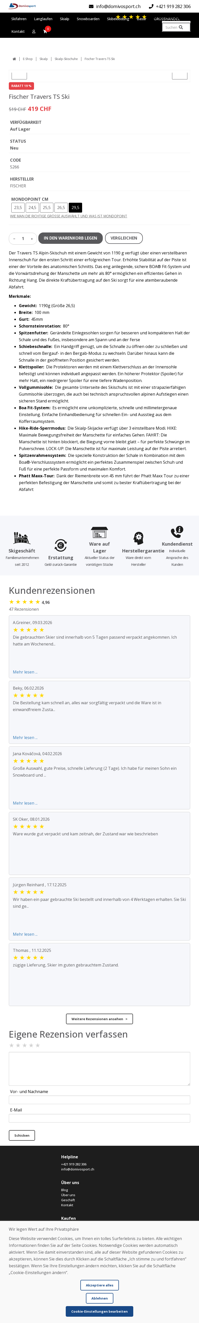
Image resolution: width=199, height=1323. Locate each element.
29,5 (75, 207)
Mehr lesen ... (25, 672)
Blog (64, 1190)
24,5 (32, 207)
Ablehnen (99, 1298)
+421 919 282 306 (73, 1164)
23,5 (18, 207)
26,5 (61, 207)
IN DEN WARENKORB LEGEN (70, 238)
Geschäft (68, 1200)
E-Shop (28, 59)
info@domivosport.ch (77, 1169)
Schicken (21, 1135)
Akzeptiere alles (99, 1285)
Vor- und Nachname (29, 1091)
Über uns (68, 1195)
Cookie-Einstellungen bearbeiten (99, 1311)
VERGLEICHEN (124, 238)
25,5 (47, 207)
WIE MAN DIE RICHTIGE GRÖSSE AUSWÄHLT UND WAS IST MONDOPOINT (68, 216)
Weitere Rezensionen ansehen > (99, 1019)
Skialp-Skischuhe (66, 59)
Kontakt (67, 1205)
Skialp (44, 59)
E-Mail (16, 1110)
